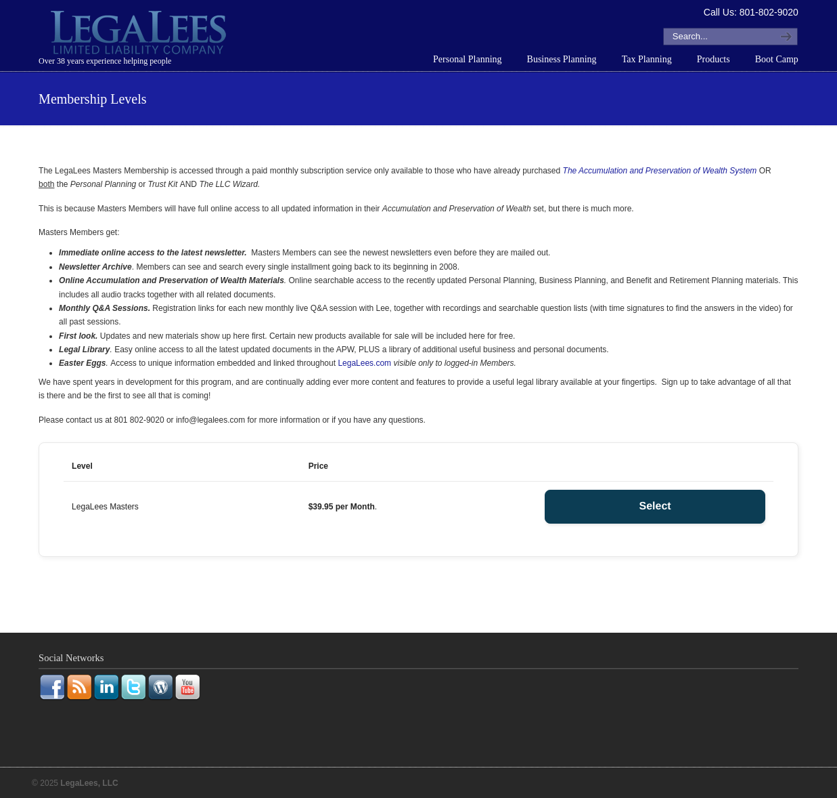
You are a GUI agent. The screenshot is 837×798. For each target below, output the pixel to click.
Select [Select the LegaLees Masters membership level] (655, 506)
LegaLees (140, 34)
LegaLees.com (364, 363)
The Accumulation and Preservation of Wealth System (660, 170)
